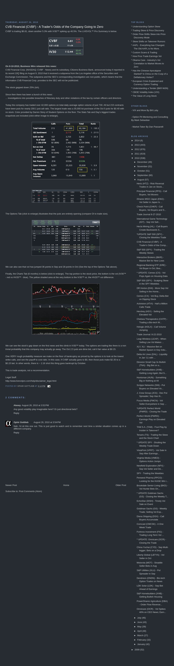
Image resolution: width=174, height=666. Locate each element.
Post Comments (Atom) (30, 491)
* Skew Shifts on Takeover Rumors (148, 41)
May (139, 626)
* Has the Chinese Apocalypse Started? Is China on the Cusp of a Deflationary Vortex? (149, 74)
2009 (137, 649)
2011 (137, 153)
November (142, 166)
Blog (87, 11)
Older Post (121, 485)
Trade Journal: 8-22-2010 (149, 334)
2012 (137, 149)
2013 (137, 145)
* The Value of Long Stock (144, 96)
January (141, 644)
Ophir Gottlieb (21, 422)
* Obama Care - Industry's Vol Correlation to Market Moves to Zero (147, 63)
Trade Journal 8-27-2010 (149, 214)
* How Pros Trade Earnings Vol (146, 56)
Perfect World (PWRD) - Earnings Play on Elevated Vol (151, 419)
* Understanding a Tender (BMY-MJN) (149, 88)
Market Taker (139, 126)
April (139, 631)
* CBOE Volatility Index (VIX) (145, 92)
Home (66, 485)
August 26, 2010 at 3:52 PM (35, 405)
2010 (137, 158)
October (141, 171)
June (140, 622)
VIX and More (139, 110)
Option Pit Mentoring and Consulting (150, 117)
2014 (137, 140)
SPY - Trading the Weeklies (150, 473)
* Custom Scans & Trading (144, 52)
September (143, 175)
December (142, 162)
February (142, 640)
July (139, 617)
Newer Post (11, 485)
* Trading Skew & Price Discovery (147, 30)
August (141, 179)
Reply (16, 413)
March (140, 635)
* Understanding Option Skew (145, 26)
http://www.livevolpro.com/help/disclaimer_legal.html (30, 381)
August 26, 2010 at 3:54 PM (46, 422)
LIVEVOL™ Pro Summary (95, 31)
